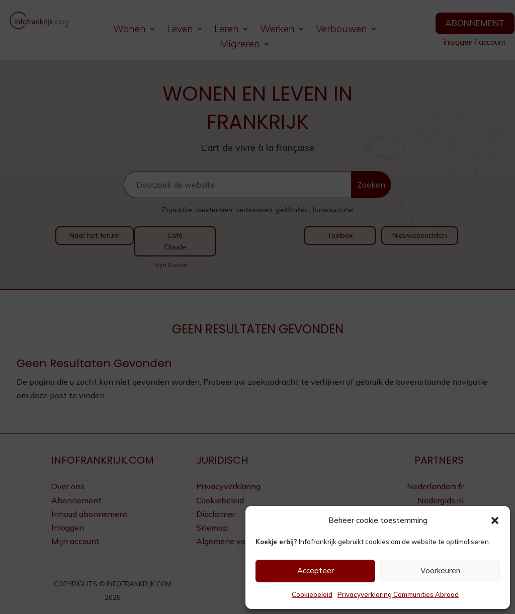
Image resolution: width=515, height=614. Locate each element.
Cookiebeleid (312, 594)
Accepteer (315, 570)
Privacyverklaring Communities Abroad (398, 594)
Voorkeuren (440, 570)
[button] (495, 520)
